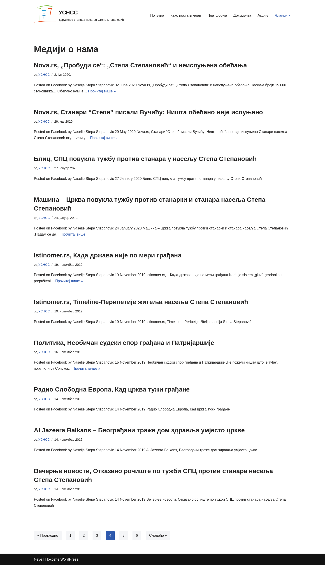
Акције (263, 15)
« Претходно (47, 536)
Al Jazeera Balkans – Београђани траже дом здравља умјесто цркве (139, 430)
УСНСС (44, 74)
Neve (38, 560)
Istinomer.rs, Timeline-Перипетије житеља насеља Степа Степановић (141, 302)
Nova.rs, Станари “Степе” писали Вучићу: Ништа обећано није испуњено (148, 112)
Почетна (157, 15)
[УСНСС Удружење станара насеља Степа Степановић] (79, 15)
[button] (289, 15)
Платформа (217, 15)
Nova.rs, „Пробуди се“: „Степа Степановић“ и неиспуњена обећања (140, 65)
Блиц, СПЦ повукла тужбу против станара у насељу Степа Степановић (145, 159)
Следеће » (158, 536)
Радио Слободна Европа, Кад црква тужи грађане (112, 390)
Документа (242, 15)
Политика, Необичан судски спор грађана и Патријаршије (124, 343)
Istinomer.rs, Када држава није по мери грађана (107, 255)
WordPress (69, 560)
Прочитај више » (102, 91)
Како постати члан (185, 15)
